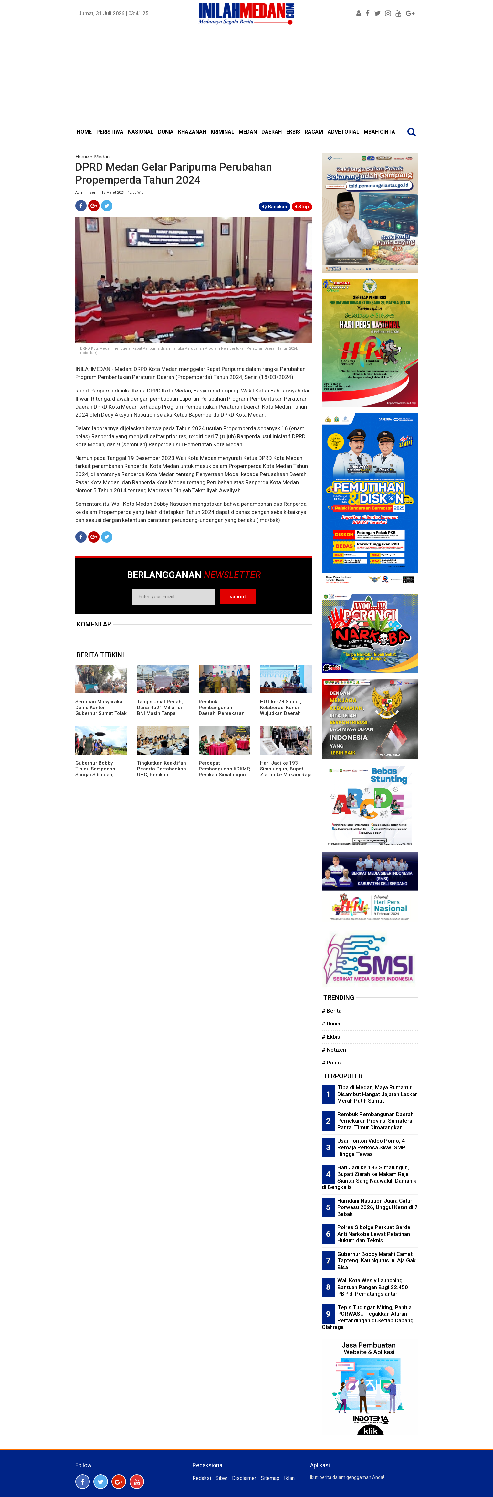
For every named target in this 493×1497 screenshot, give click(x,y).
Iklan (289, 1478)
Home (82, 157)
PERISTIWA (109, 132)
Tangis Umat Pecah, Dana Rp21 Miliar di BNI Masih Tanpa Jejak (160, 710)
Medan (102, 157)
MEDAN (248, 132)
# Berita (331, 1010)
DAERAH (271, 132)
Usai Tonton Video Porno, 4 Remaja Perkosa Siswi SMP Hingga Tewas (371, 1147)
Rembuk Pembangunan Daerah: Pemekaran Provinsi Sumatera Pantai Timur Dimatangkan (222, 716)
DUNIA (165, 132)
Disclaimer (244, 1478)
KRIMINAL (222, 132)
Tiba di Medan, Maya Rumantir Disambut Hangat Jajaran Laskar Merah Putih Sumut (377, 1094)
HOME (84, 132)
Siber (221, 1478)
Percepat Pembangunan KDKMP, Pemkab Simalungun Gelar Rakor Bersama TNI (224, 774)
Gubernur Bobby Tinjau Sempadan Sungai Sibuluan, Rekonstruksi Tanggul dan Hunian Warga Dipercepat (100, 777)
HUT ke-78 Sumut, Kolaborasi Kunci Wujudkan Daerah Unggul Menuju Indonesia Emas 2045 (284, 713)
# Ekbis (331, 1037)
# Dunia (331, 1023)
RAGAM (314, 132)
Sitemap (270, 1478)
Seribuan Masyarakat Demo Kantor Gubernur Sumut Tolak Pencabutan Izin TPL (101, 710)
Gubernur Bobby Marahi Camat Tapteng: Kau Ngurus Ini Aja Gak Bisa (376, 1260)
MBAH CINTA (379, 132)
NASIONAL (140, 132)
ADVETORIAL (343, 132)
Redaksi (202, 1478)
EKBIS (293, 132)
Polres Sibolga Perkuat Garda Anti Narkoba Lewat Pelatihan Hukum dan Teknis (373, 1234)
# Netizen (334, 1049)
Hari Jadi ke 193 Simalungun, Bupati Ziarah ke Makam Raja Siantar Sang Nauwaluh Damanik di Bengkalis (286, 777)
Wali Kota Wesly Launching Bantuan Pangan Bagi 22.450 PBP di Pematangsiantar (372, 1287)
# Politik (332, 1062)
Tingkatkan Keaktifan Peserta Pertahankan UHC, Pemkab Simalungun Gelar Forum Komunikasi (161, 774)
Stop (302, 206)
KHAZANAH (192, 132)
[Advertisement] (246, 75)
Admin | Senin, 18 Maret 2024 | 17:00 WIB (109, 192)
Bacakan (274, 206)
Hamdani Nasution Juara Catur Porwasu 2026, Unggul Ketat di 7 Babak (377, 1207)
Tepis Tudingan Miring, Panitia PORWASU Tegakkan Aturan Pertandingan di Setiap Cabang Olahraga (368, 1317)
